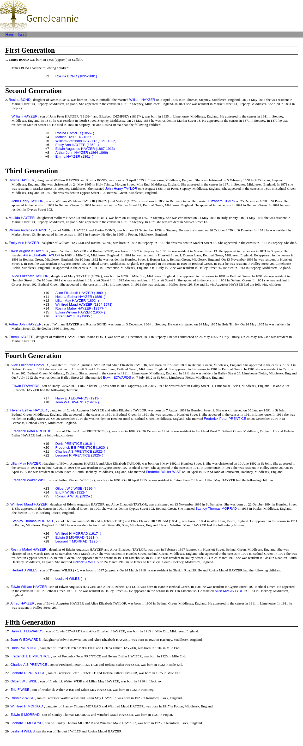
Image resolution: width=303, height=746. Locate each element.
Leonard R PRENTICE (27, 673)
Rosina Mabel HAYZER (28, 549)
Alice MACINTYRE (229, 591)
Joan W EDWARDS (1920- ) (77, 402)
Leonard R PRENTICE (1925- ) (79, 455)
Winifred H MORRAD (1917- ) (78, 533)
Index (22, 34)
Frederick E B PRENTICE (30, 656)
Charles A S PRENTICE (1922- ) (80, 451)
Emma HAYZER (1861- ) (74, 156)
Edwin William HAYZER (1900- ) (80, 312)
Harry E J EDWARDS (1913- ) (78, 398)
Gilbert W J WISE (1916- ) (75, 488)
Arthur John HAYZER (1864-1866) (81, 153)
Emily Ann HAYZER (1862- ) (77, 145)
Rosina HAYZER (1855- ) (74, 133)
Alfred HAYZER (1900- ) (73, 316)
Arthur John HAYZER (25, 324)
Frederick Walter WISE (163, 472)
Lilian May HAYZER (25, 463)
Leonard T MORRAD (26, 723)
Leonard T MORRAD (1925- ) (78, 541)
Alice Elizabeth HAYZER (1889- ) (80, 293)
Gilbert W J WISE (24, 681)
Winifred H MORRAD (26, 706)
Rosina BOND (20, 100)
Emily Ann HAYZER (24, 243)
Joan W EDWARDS (25, 640)
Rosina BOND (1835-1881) (76, 76)
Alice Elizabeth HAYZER (29, 365)
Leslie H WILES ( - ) (70, 579)
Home (10, 34)
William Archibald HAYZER (29, 230)
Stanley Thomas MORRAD (216, 508)
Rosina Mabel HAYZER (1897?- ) (80, 308)
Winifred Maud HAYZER (29, 504)
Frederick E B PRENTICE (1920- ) (81, 447)
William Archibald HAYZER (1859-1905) (86, 141)
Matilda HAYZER (22, 218)
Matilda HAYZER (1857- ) (74, 137)
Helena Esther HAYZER (28, 410)
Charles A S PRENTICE (28, 665)
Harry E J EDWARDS (27, 631)
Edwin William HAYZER (28, 587)
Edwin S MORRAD (25, 715)
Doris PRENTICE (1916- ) (75, 444)
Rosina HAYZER (21, 180)
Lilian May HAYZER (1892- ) (77, 301)
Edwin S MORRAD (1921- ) (76, 537)
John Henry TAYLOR (121, 188)
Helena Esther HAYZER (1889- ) (80, 297)
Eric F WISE (19, 690)
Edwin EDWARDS (117, 377)
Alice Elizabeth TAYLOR (41, 255)
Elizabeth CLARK (221, 201)
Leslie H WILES (22, 731)
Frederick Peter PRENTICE (225, 419)
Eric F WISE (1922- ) (71, 492)
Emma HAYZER (21, 337)
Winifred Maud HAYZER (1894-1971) (83, 304)
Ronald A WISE (22, 698)
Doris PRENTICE (23, 648)
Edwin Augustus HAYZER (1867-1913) (85, 149)
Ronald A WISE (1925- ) (73, 496)
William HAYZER (142, 100)
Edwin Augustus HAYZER (28, 251)
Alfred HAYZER (22, 603)
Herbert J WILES (86, 562)
